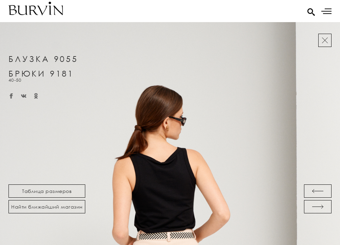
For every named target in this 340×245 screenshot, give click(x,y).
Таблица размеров (47, 191)
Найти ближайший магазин (47, 206)
